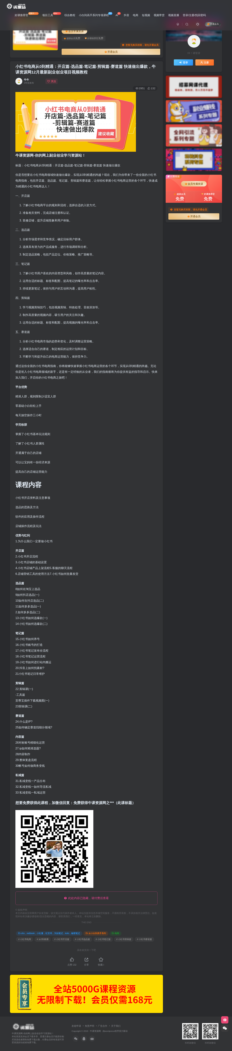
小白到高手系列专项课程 (95, 14)
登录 (183, 62)
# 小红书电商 (24, 939)
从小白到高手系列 (96, 933)
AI (118, 14)
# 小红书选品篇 (82, 939)
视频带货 (159, 15)
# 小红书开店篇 (61, 939)
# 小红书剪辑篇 (123, 939)
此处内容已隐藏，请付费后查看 (86, 898)
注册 (204, 62)
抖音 (126, 15)
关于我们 (116, 1026)
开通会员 (213, 24)
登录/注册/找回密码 (194, 15)
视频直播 (173, 15)
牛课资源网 (95, 1031)
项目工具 (51, 14)
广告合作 (102, 1026)
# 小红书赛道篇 (144, 939)
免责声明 (89, 1026)
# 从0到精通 (43, 939)
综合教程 (69, 15)
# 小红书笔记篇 (103, 939)
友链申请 (76, 1026)
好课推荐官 (27, 14)
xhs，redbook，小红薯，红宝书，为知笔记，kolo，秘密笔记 (49, 933)
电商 (135, 15)
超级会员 (72, 38)
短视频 (146, 15)
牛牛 (26, 79)
